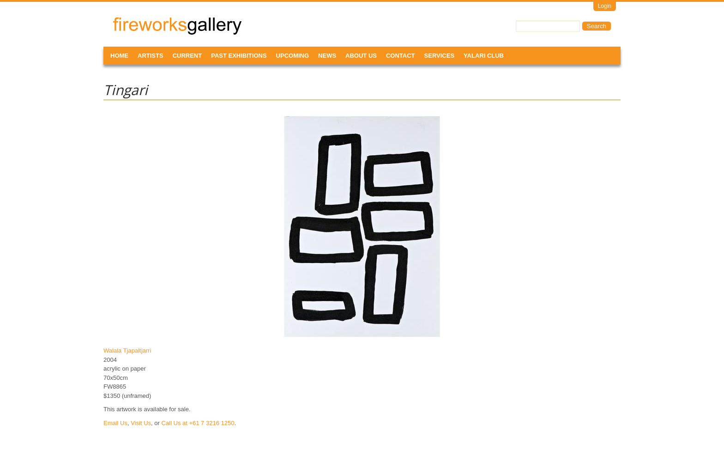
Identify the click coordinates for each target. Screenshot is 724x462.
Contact (400, 55)
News (327, 55)
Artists (150, 55)
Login (604, 6)
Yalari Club (484, 55)
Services (439, 55)
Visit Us (141, 423)
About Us (361, 55)
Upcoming (292, 55)
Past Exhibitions (238, 55)
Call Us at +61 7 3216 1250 (197, 423)
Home (119, 55)
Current (187, 55)
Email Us (115, 423)
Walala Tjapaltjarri (127, 350)
